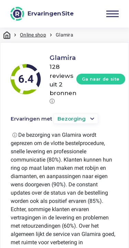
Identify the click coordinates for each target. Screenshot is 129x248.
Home (6, 35)
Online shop (33, 35)
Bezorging (71, 118)
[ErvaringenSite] (42, 14)
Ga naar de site (101, 79)
